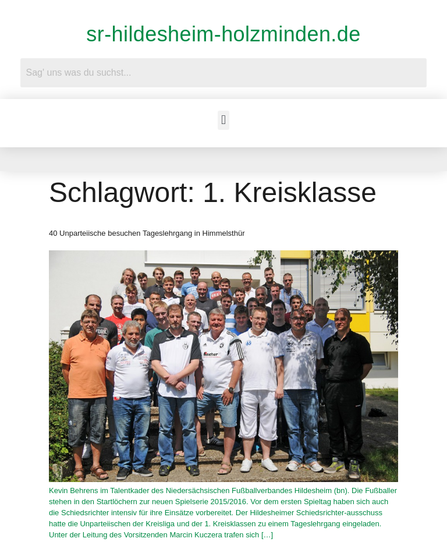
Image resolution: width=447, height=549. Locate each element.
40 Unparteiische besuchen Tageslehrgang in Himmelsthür (147, 233)
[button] (223, 120)
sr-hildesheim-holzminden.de (223, 34)
